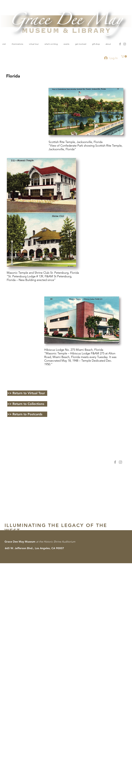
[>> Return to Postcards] (27, 414)
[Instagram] (124, 44)
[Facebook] (120, 44)
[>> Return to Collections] (27, 404)
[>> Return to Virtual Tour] (27, 393)
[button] (124, 56)
